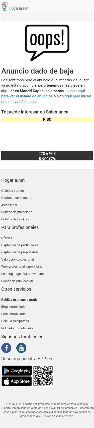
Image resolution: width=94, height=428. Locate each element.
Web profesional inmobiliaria (22, 266)
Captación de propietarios (20, 252)
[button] (86, 138)
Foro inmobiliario (13, 314)
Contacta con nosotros (17, 198)
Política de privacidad (16, 212)
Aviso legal (9, 205)
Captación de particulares (19, 245)
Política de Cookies (15, 219)
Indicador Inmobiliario (17, 328)
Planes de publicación (17, 281)
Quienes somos (12, 191)
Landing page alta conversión (22, 274)
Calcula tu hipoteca (15, 321)
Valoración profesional (17, 259)
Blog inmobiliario (13, 307)
